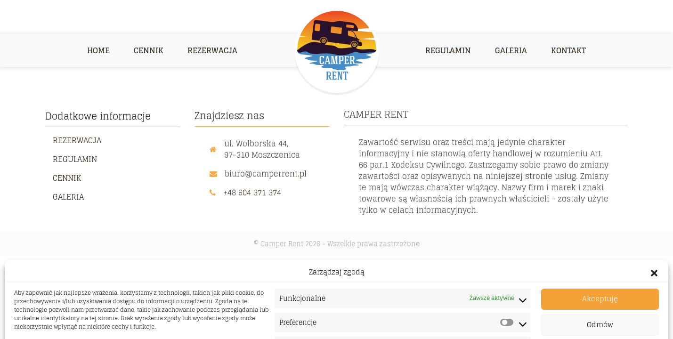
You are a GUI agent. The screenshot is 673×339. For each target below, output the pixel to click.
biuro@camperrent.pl (266, 172)
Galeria (511, 50)
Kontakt (568, 50)
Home (98, 50)
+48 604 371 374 (252, 191)
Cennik (148, 50)
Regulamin (448, 50)
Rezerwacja (212, 50)
